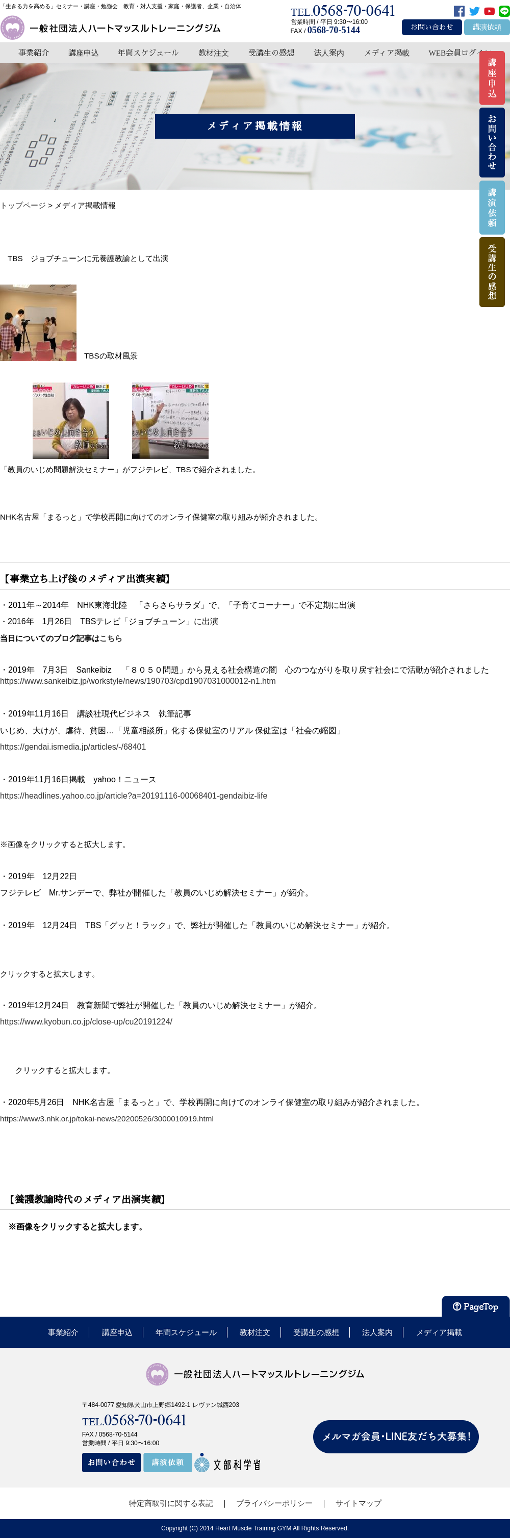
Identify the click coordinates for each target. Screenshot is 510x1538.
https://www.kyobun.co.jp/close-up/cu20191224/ (86, 1021)
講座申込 (83, 52)
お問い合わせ (432, 27)
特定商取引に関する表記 (171, 1503)
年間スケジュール (148, 52)
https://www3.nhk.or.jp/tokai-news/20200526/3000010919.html (107, 1118)
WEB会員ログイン (460, 52)
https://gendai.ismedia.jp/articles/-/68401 (73, 746)
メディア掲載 (387, 52)
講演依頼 (487, 27)
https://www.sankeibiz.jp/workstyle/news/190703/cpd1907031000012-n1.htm (138, 681)
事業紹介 (33, 52)
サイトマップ (358, 1503)
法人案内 (329, 52)
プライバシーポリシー (274, 1503)
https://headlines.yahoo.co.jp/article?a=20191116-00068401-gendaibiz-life (133, 795)
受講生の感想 (271, 52)
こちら (114, 638)
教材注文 (213, 52)
